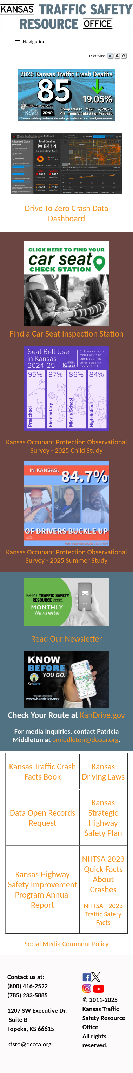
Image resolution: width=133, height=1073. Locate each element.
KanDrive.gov (102, 715)
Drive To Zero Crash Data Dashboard (66, 213)
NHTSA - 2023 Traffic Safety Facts (103, 914)
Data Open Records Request (42, 818)
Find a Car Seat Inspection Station (66, 333)
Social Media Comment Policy (67, 944)
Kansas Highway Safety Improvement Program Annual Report (42, 889)
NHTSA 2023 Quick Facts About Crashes (103, 874)
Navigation (34, 42)
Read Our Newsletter (66, 639)
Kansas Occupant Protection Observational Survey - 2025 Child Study (66, 446)
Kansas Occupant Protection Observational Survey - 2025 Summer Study (66, 556)
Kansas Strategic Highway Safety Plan (103, 817)
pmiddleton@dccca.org (85, 739)
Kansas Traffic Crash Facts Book (42, 771)
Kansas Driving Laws (103, 771)
